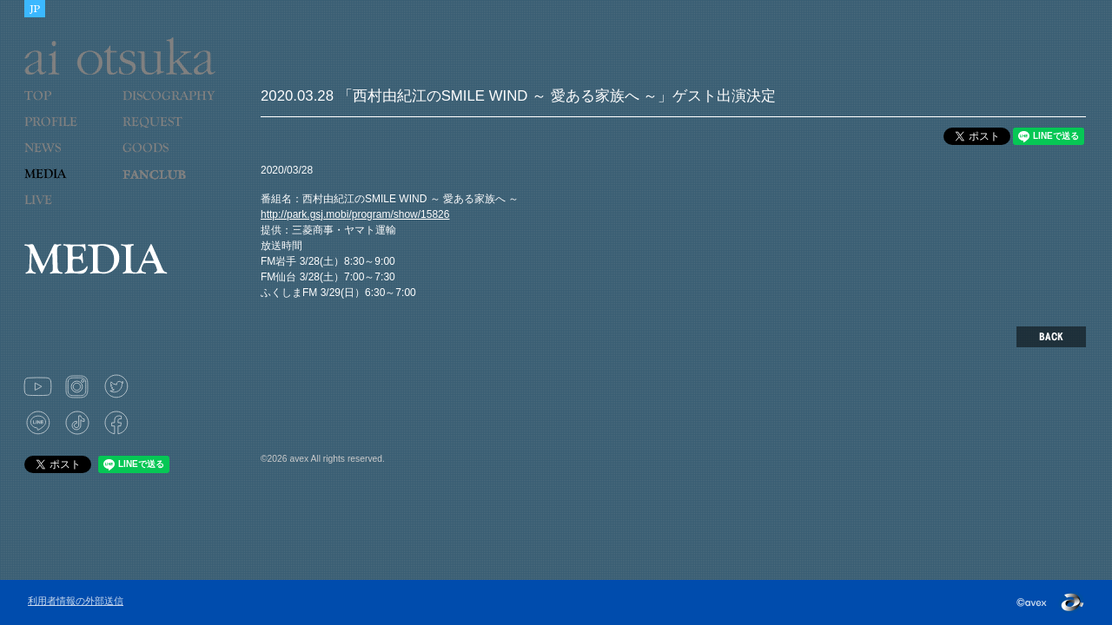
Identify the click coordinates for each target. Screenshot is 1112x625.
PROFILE (59, 133)
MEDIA (66, 185)
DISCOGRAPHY (168, 107)
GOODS (164, 159)
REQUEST (164, 133)
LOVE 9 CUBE (164, 185)
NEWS (66, 159)
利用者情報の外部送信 (75, 600)
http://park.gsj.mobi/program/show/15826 (355, 214)
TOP (66, 107)
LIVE (66, 211)
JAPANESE (34, 8)
